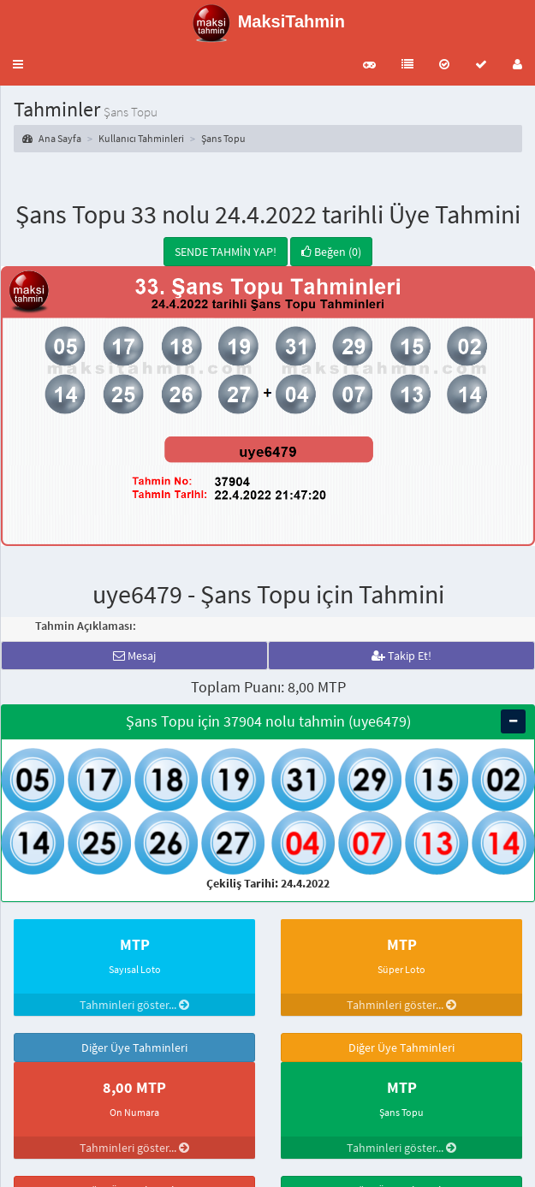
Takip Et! (401, 655)
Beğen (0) (331, 251)
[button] (18, 64)
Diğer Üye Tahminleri (134, 1047)
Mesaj (134, 655)
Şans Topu (223, 138)
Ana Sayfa (51, 138)
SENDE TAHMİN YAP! (225, 251)
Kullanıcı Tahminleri (141, 138)
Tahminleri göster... (134, 1004)
